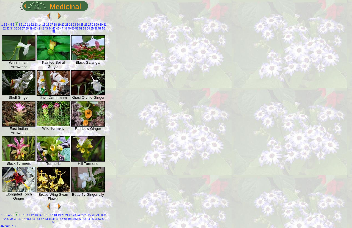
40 (34, 28)
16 (47, 24)
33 (8, 28)
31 (104, 24)
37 (23, 28)
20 (62, 24)
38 (27, 28)
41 (38, 28)
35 (15, 28)
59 (53, 31)
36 (19, 28)
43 (46, 28)
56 (96, 28)
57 (99, 28)
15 (43, 24)
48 (65, 28)
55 (92, 28)
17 (51, 24)
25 (82, 24)
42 (42, 28)
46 (57, 28)
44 (50, 28)
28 (93, 24)
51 (76, 28)
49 (69, 28)
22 (70, 24)
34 (11, 28)
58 (103, 28)
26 (85, 24)
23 (74, 24)
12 (32, 24)
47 (61, 28)
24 (78, 24)
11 (28, 24)
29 (97, 24)
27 (89, 24)
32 (4, 28)
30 (101, 24)
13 (36, 24)
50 (73, 28)
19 (59, 24)
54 (88, 28)
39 (30, 28)
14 (40, 24)
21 (66, 24)
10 (24, 24)
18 (55, 24)
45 (54, 28)
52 (80, 28)
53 (84, 28)
